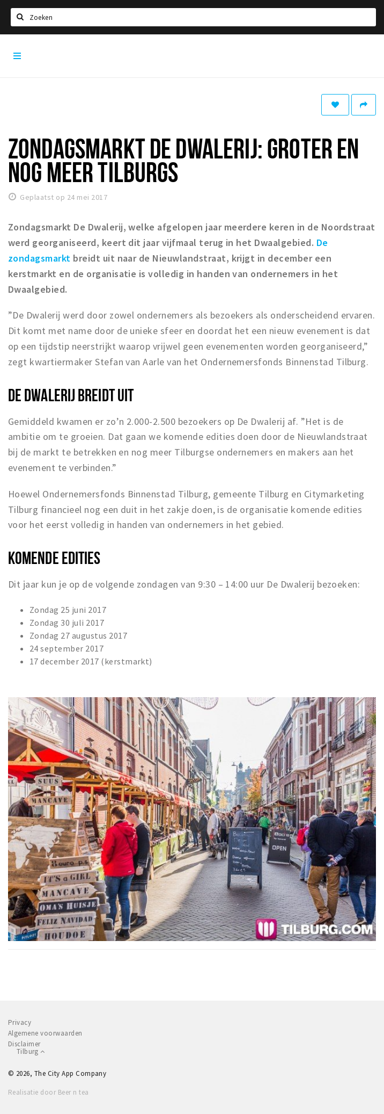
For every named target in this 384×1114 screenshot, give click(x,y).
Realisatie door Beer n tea (48, 1092)
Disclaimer (24, 1043)
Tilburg (31, 1051)
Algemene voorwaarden (45, 1033)
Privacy (19, 1022)
